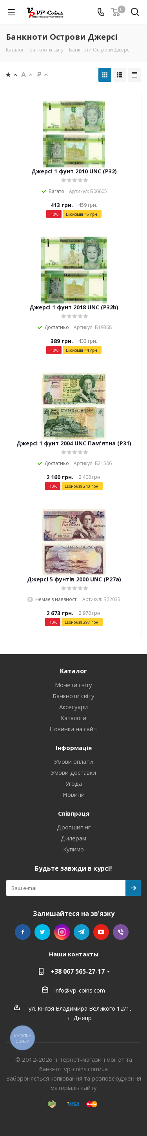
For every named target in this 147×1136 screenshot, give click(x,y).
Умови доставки (73, 772)
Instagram (62, 932)
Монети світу (73, 685)
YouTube (101, 932)
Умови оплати (73, 761)
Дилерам (73, 838)
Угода (73, 783)
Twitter (42, 932)
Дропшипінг (74, 827)
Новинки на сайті (73, 729)
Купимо (73, 849)
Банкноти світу (73, 696)
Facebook (23, 932)
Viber (121, 932)
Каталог (73, 671)
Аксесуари (73, 707)
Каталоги (73, 718)
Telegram (81, 932)
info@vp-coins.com (79, 990)
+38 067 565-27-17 (78, 971)
